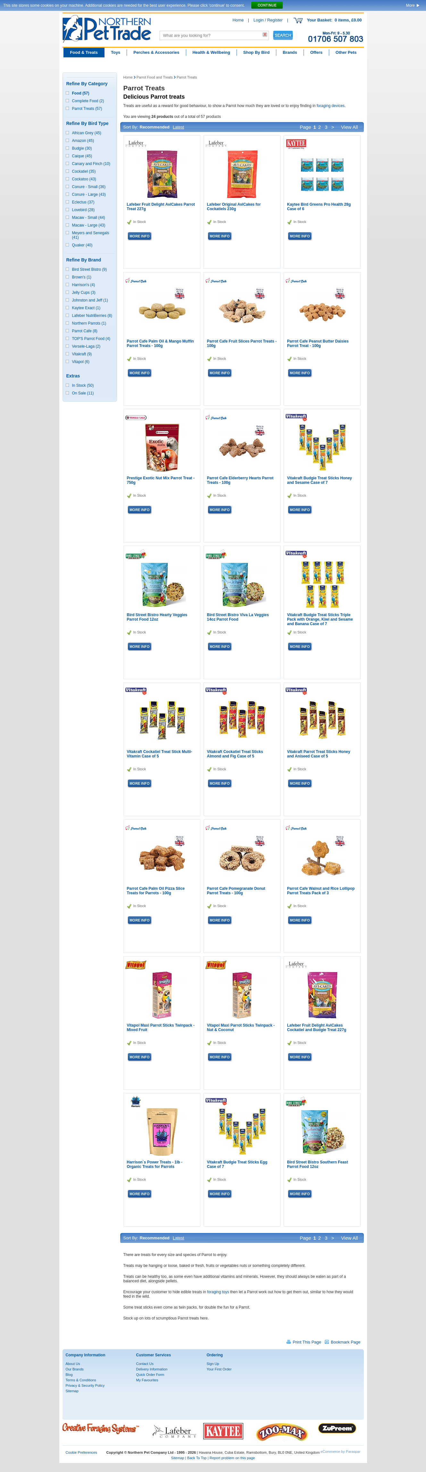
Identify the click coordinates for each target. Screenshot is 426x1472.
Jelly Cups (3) (84, 292)
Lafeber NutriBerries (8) (92, 315)
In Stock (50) (83, 385)
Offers (316, 52)
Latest (178, 127)
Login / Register (268, 20)
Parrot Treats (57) (87, 108)
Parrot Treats (187, 77)
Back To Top (197, 1458)
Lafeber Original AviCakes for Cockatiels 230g (234, 206)
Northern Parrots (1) (89, 323)
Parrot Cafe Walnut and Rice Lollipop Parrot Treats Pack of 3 (321, 890)
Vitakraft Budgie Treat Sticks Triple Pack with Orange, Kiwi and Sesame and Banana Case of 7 (320, 619)
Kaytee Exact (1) (86, 308)
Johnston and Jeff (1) (90, 300)
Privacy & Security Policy (85, 1385)
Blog (69, 1375)
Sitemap (72, 1391)
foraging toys (218, 1292)
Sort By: (130, 127)
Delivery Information (152, 1369)
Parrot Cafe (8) (84, 331)
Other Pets (346, 52)
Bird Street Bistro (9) (89, 269)
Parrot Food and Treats (155, 77)
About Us (73, 1364)
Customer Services (153, 1355)
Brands (290, 52)
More (410, 5)
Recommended (155, 127)
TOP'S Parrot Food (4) (91, 338)
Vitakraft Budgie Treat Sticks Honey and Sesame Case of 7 (319, 480)
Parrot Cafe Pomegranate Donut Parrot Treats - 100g (236, 890)
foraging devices (331, 105)
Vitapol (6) (80, 362)
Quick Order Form (150, 1375)
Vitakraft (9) (82, 354)
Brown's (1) (81, 277)
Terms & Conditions (81, 1380)
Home (238, 20)
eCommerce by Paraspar (340, 1451)
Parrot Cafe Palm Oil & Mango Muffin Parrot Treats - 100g (160, 343)
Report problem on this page (232, 1458)
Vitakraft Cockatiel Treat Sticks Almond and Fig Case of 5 (235, 753)
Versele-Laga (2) (86, 346)
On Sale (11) (83, 393)
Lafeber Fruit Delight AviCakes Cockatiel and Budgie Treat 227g (317, 1027)
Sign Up (213, 1364)
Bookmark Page (346, 1342)
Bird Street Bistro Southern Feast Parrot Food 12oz (317, 1164)
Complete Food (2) (88, 101)
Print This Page (307, 1342)
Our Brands (75, 1369)
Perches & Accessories (156, 52)
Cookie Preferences (81, 1452)
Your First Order (219, 1369)
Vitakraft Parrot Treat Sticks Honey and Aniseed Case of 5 (318, 753)
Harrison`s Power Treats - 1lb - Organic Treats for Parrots (154, 1164)
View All (350, 127)
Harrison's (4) (83, 285)
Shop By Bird (256, 52)
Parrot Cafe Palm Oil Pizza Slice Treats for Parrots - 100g (156, 890)
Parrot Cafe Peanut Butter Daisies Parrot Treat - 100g (318, 343)
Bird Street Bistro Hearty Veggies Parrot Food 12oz (157, 617)
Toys (115, 52)
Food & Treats (84, 52)
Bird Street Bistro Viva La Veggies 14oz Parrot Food (238, 617)
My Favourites (147, 1380)
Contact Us (145, 1364)
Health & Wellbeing (211, 52)
